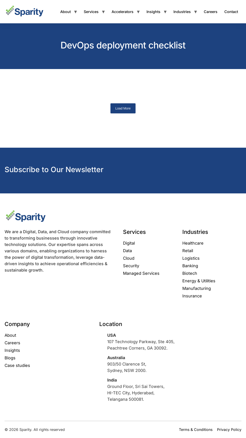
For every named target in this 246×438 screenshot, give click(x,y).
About (65, 11)
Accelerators (122, 11)
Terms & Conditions (195, 429)
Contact (231, 11)
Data (127, 250)
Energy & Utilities (198, 280)
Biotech (189, 273)
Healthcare (193, 243)
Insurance (192, 296)
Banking (190, 265)
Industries (182, 11)
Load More (123, 108)
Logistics (191, 258)
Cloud (128, 258)
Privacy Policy (229, 429)
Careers (210, 11)
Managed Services (141, 273)
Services (91, 11)
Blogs (10, 357)
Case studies (17, 365)
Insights (153, 11)
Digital (129, 243)
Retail (187, 250)
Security (131, 265)
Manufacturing (196, 288)
